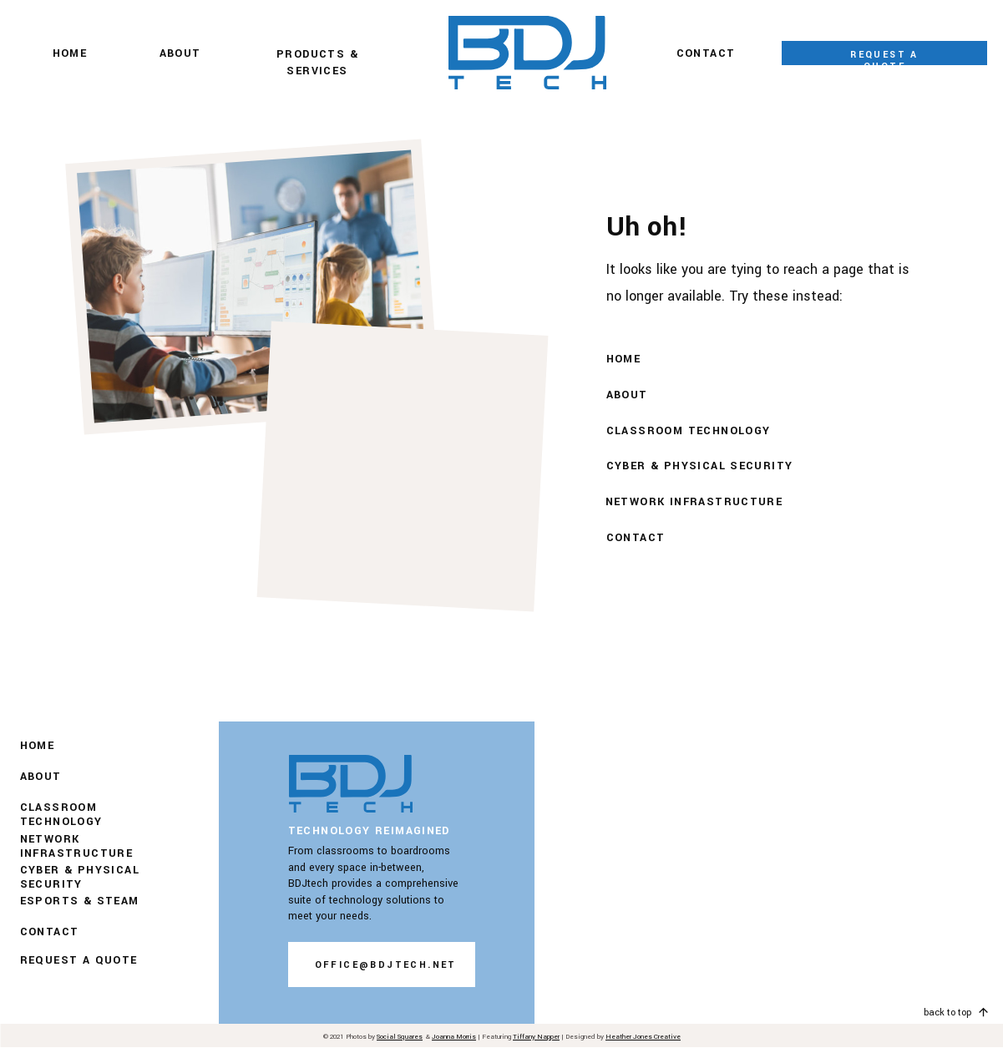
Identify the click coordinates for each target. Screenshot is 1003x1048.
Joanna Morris (454, 1036)
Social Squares (400, 1036)
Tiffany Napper (536, 1036)
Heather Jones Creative (643, 1036)
